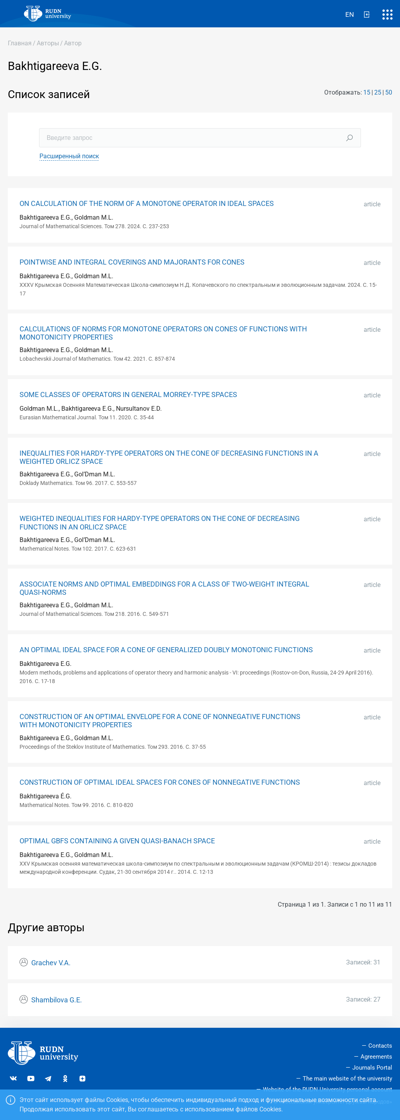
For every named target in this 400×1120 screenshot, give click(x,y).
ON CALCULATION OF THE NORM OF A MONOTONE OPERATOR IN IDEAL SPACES (147, 204)
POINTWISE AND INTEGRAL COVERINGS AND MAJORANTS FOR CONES (132, 262)
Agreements (376, 1056)
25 (377, 92)
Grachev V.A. (51, 963)
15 (366, 92)
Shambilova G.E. (56, 1000)
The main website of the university (347, 1078)
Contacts (380, 1045)
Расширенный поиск (69, 156)
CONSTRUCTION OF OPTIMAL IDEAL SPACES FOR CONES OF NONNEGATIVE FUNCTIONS (160, 782)
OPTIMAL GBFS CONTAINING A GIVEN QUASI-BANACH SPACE (117, 841)
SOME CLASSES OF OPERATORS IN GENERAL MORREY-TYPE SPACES (128, 395)
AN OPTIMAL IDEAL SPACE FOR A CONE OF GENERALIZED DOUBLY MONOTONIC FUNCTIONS (166, 650)
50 (388, 92)
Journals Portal (372, 1067)
